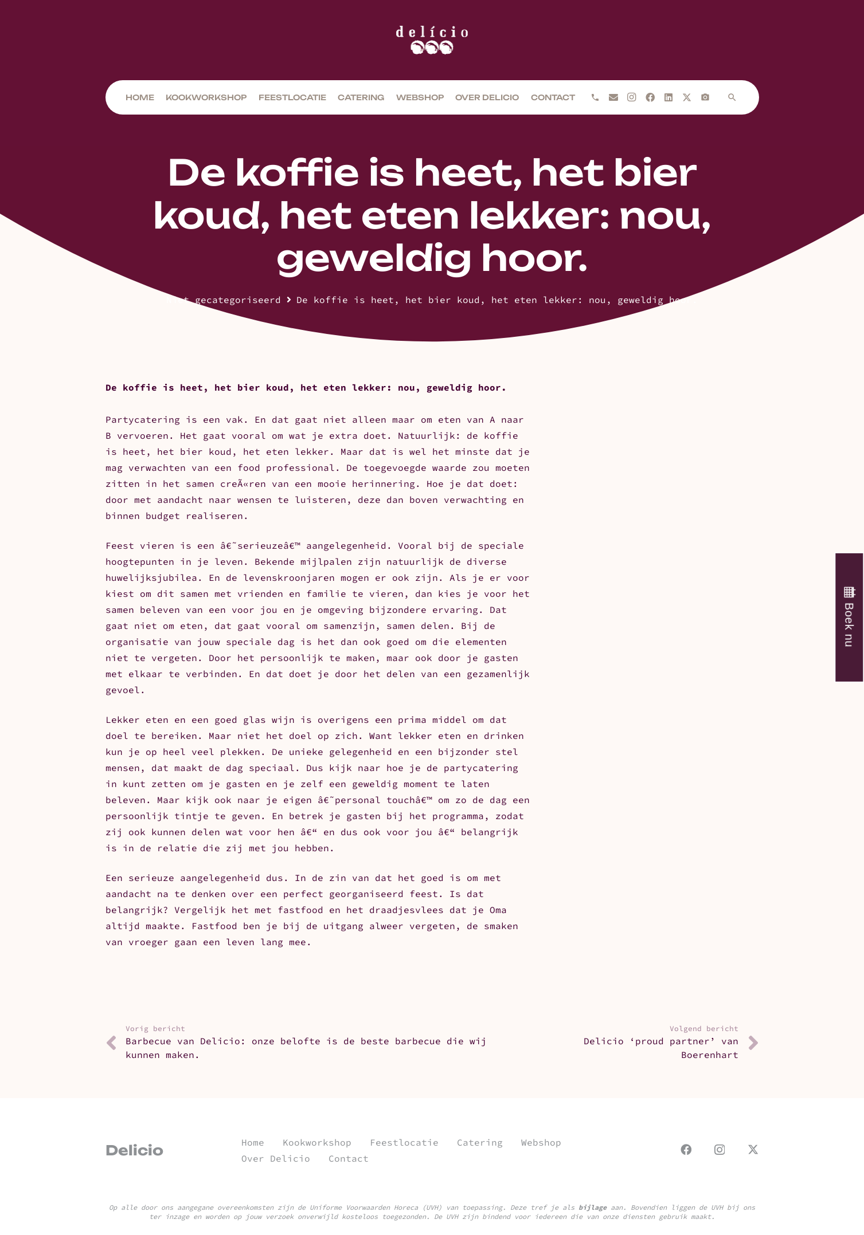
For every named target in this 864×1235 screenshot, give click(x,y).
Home (252, 1142)
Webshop (541, 1142)
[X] (687, 97)
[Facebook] (650, 97)
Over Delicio (275, 1158)
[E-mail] (613, 97)
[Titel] (705, 97)
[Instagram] (632, 97)
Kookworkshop (317, 1142)
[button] (732, 97)
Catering (480, 1142)
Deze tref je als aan (566, 1207)
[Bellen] (595, 97)
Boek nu (849, 625)
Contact (349, 1158)
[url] (432, 40)
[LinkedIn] (668, 97)
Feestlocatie (404, 1142)
